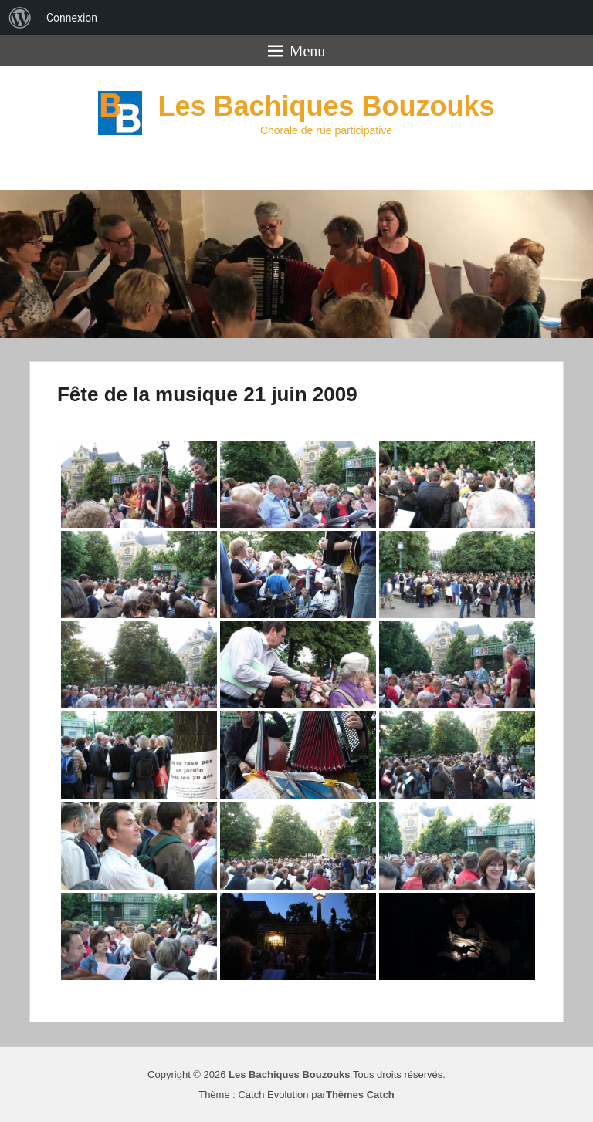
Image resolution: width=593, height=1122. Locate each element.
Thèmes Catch (360, 1094)
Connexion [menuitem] (71, 18)
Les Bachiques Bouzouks (326, 106)
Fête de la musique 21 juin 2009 (207, 394)
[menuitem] (20, 17)
